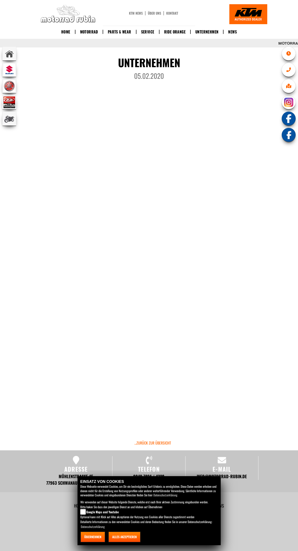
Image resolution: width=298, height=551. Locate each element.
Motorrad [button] (89, 32)
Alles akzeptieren (124, 536)
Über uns (154, 13)
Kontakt (172, 13)
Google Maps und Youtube (102, 512)
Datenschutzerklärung (165, 495)
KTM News (136, 13)
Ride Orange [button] (175, 32)
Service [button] (147, 32)
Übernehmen (92, 536)
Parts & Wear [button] (119, 32)
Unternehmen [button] (206, 32)
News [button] (232, 32)
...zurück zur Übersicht (152, 443)
